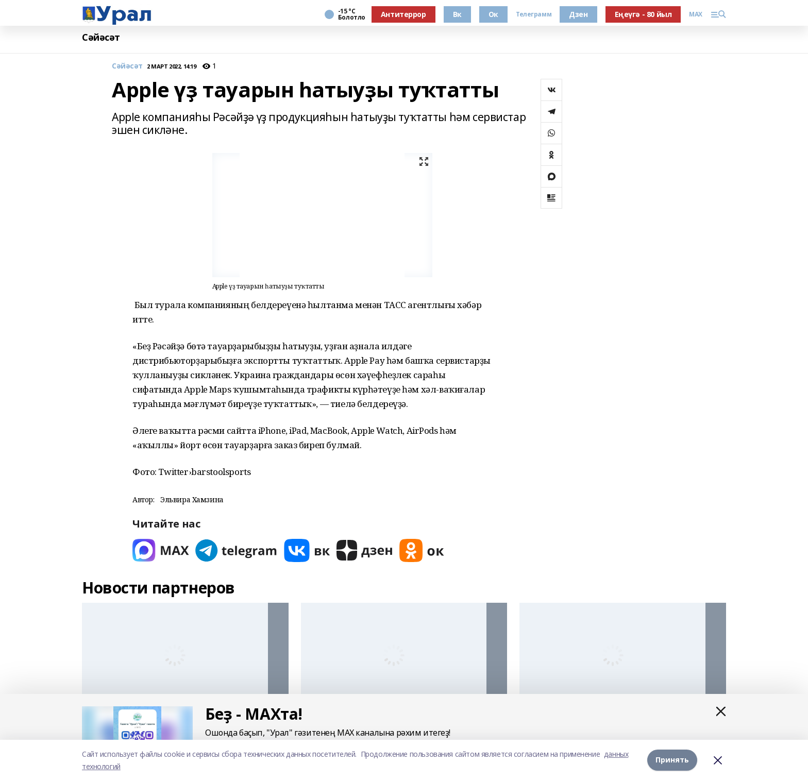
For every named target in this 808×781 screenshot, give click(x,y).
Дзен (578, 14)
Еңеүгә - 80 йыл (643, 14)
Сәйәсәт (101, 37)
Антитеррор (403, 14)
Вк (457, 14)
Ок (493, 14)
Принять (672, 760)
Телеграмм (533, 14)
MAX (695, 14)
